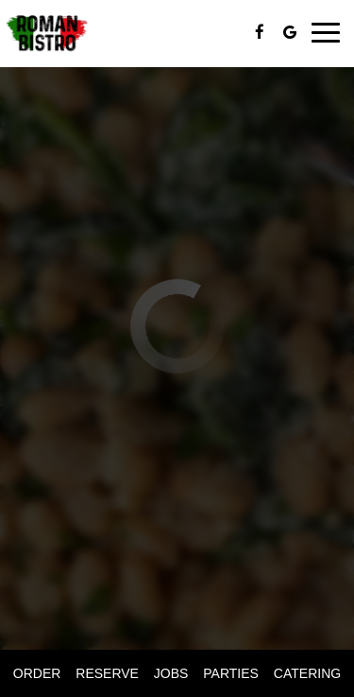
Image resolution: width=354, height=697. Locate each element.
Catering (307, 673)
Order (37, 673)
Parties (231, 673)
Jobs (171, 673)
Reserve (107, 673)
